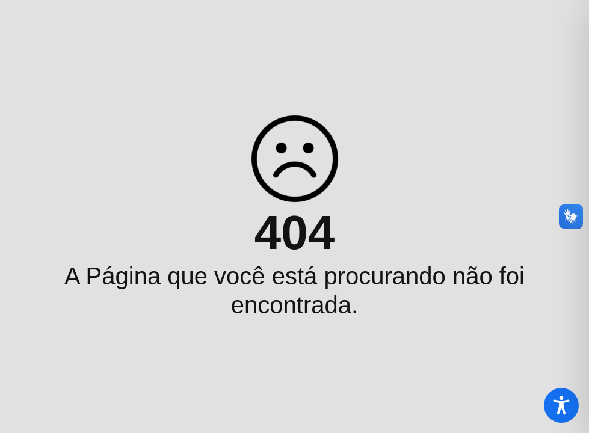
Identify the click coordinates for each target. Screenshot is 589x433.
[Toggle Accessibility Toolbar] (561, 405)
